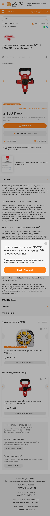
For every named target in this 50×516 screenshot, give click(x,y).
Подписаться (25, 270)
